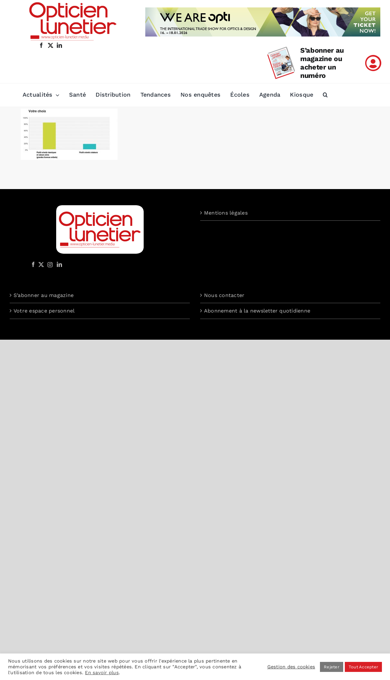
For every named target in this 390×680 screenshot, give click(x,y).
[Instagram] (49, 264)
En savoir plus (101, 672)
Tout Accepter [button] (363, 666)
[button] (325, 95)
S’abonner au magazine (44, 295)
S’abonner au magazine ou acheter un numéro (322, 63)
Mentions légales (226, 213)
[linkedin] (59, 45)
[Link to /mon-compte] (373, 63)
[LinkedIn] (59, 264)
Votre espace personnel (44, 311)
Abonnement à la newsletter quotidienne (257, 311)
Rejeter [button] (331, 666)
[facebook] (41, 45)
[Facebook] (33, 264)
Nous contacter (224, 295)
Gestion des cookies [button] (291, 667)
